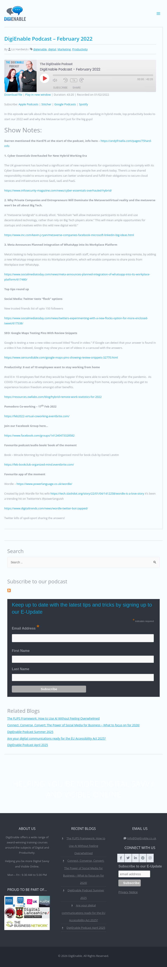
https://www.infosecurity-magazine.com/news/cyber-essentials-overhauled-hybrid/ (58, 190)
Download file (13, 95)
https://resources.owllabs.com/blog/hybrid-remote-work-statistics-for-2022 (53, 397)
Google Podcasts (65, 104)
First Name (21, 651)
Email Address (25, 627)
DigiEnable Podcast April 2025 (27, 745)
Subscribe (60, 88)
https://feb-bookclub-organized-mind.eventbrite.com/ (39, 464)
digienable (40, 49)
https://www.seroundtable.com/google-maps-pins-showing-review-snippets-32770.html (61, 357)
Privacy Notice (128, 892)
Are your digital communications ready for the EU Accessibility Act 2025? (56, 738)
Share (77, 88)
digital (52, 49)
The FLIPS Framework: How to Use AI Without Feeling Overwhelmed (53, 718)
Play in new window (38, 95)
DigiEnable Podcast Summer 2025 (30, 732)
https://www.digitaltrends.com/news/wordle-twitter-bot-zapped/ (46, 508)
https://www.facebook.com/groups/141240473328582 (39, 435)
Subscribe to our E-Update (140, 866)
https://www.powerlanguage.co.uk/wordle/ (44, 484)
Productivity (80, 49)
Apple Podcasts (28, 104)
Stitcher (46, 104)
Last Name (20, 669)
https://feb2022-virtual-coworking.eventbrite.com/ (37, 416)
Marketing (64, 49)
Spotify (83, 104)
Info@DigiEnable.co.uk (141, 838)
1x (73, 80)
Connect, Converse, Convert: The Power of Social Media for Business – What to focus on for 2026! (73, 725)
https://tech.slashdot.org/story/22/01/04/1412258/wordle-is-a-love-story (97, 493)
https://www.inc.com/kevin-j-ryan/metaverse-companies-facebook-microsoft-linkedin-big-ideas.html (69, 235)
